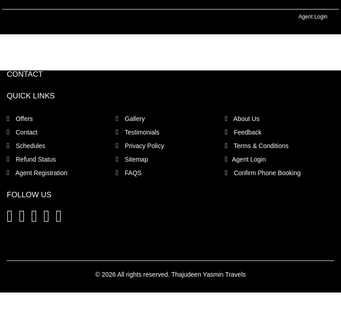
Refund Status (31, 159)
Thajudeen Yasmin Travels (208, 274)
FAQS (129, 172)
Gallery (130, 118)
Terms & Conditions (257, 145)
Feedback (243, 132)
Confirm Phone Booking (263, 172)
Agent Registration (37, 172)
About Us (242, 118)
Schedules (26, 145)
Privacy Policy (140, 145)
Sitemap (132, 159)
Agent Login (312, 17)
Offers (20, 118)
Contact (22, 132)
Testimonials (138, 132)
